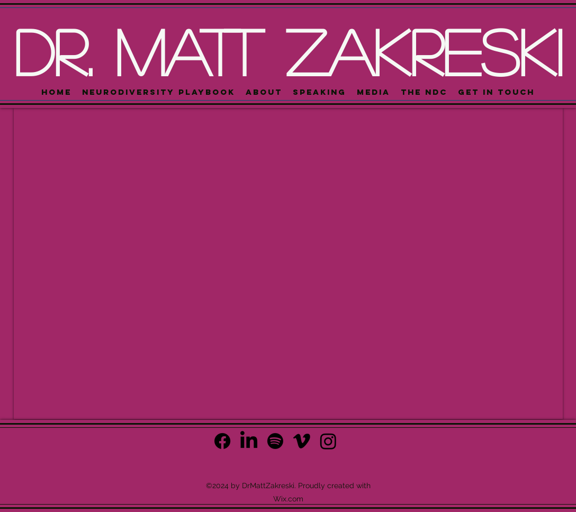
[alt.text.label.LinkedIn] (248, 441)
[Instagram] (328, 441)
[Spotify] (275, 441)
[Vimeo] (301, 441)
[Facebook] (222, 441)
